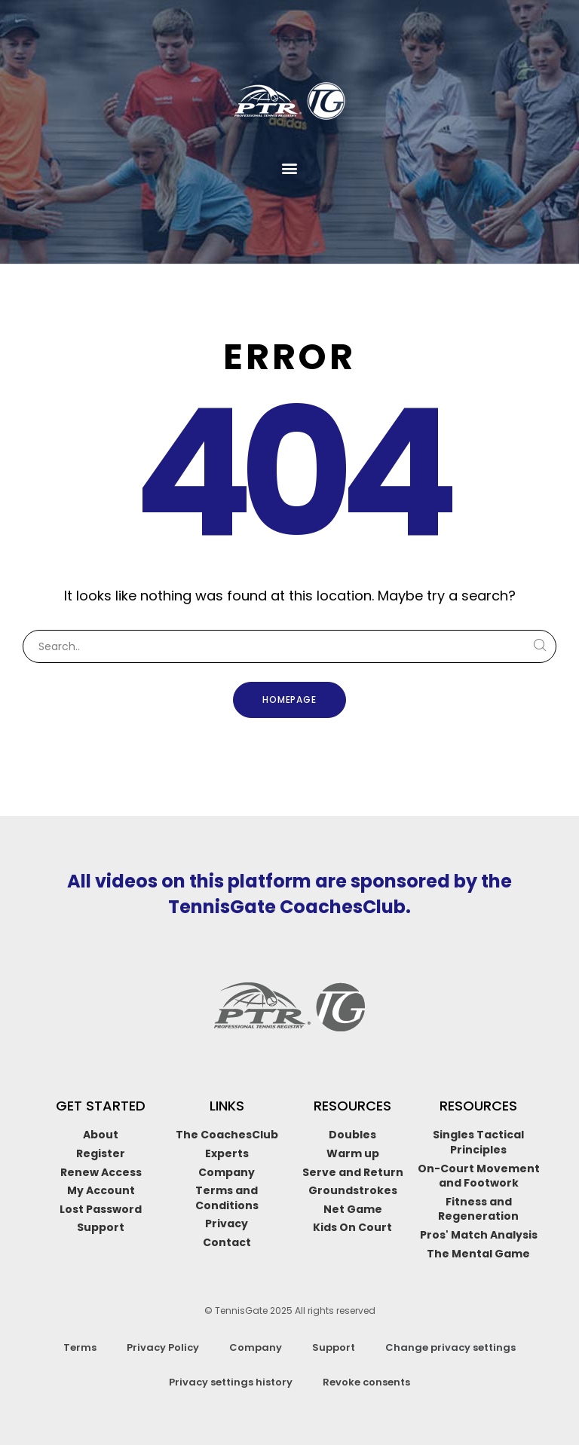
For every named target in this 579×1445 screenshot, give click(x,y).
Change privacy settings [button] (450, 1347)
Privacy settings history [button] (231, 1382)
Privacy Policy (163, 1347)
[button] (289, 168)
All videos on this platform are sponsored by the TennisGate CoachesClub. (289, 894)
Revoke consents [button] (366, 1382)
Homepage (289, 699)
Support (333, 1347)
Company (255, 1347)
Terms (79, 1347)
